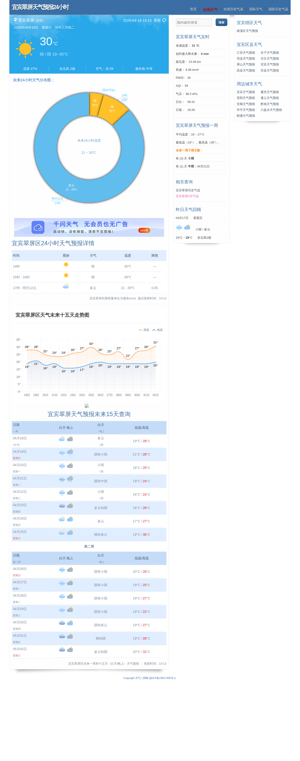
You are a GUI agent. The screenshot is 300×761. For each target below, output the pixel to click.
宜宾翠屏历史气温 (188, 190)
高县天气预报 (246, 70)
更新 (157, 20)
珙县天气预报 (270, 70)
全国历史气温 (233, 9)
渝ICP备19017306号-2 (163, 758)
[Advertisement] (89, 251)
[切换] (40, 20)
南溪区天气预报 (247, 31)
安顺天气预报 (246, 104)
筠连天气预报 (246, 58)
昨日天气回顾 (188, 209)
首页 (193, 9)
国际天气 (255, 9)
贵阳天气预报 (246, 98)
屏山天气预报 (246, 64)
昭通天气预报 (246, 115)
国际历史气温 (278, 9)
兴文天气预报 (270, 58)
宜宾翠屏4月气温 (187, 196)
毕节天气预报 (246, 110)
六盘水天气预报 (271, 110)
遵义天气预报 (270, 98)
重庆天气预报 (270, 92)
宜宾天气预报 (270, 64)
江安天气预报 (246, 52)
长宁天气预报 (270, 52)
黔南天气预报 (270, 104)
